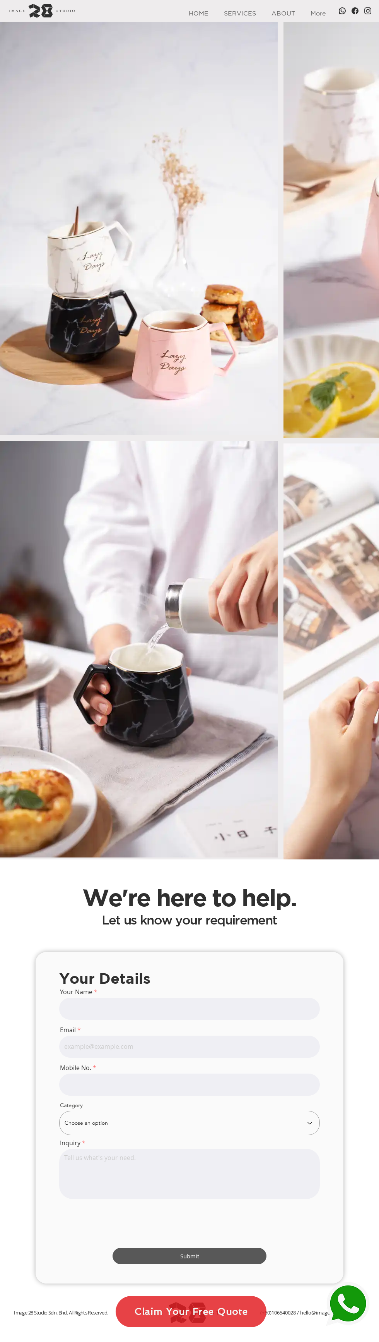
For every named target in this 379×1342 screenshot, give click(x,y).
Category (71, 1105)
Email (68, 1030)
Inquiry (70, 1143)
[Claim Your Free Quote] (191, 1311)
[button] (240, 11)
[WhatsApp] (342, 10)
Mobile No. (75, 1068)
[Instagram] (367, 10)
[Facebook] (355, 10)
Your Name (76, 992)
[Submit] (189, 1256)
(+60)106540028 (278, 1312)
